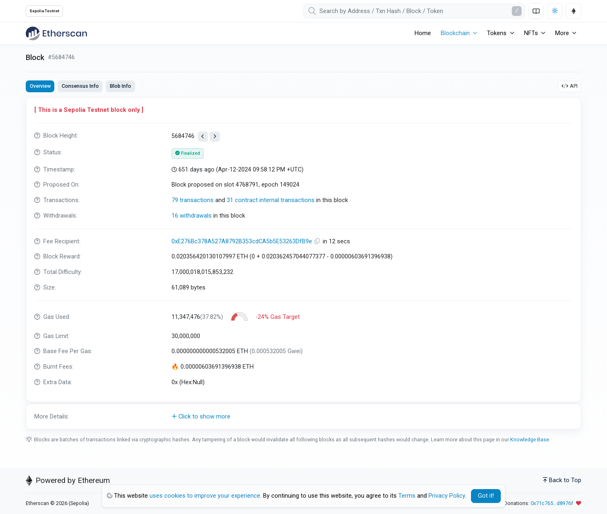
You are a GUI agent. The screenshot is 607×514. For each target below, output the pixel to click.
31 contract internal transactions (271, 200)
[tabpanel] (303, 263)
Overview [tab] (40, 86)
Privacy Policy (446, 495)
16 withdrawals (192, 215)
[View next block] (215, 136)
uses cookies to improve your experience (205, 495)
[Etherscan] (56, 33)
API (570, 86)
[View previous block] (203, 136)
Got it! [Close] (486, 495)
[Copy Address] (318, 241)
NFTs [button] (531, 33)
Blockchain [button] (455, 33)
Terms (406, 495)
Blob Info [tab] (120, 86)
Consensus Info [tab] (80, 86)
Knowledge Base (529, 439)
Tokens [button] (497, 33)
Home (423, 33)
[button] (303, 416)
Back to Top (562, 480)
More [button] (562, 33)
